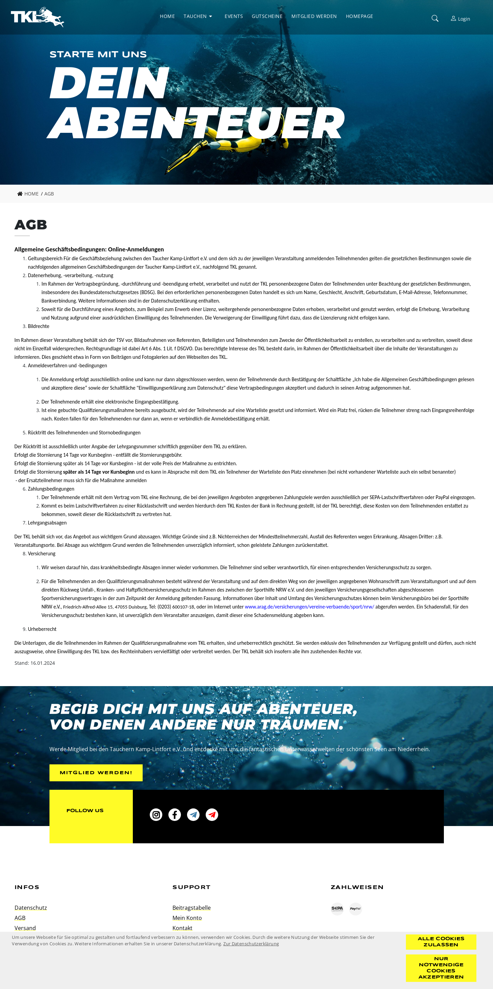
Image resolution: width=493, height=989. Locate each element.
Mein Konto (187, 918)
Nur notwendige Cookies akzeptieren (441, 968)
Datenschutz (31, 907)
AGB (20, 918)
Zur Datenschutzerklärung (251, 944)
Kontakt (182, 928)
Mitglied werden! (96, 772)
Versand (25, 928)
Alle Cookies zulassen (441, 941)
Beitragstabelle (191, 907)
